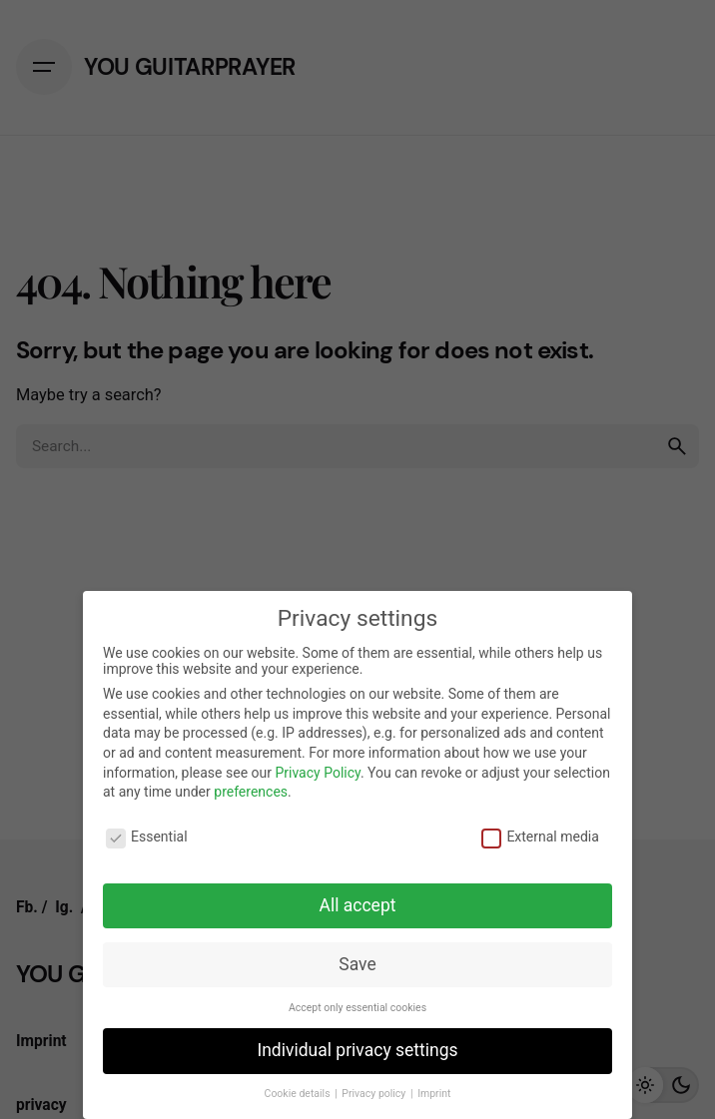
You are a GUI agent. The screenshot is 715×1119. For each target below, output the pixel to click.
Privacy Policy (317, 773)
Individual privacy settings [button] (357, 1050)
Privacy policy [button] (375, 1093)
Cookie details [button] (299, 1093)
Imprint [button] (433, 1093)
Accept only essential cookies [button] (357, 1007)
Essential (147, 836)
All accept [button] (358, 905)
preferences (251, 792)
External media (540, 836)
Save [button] (357, 964)
